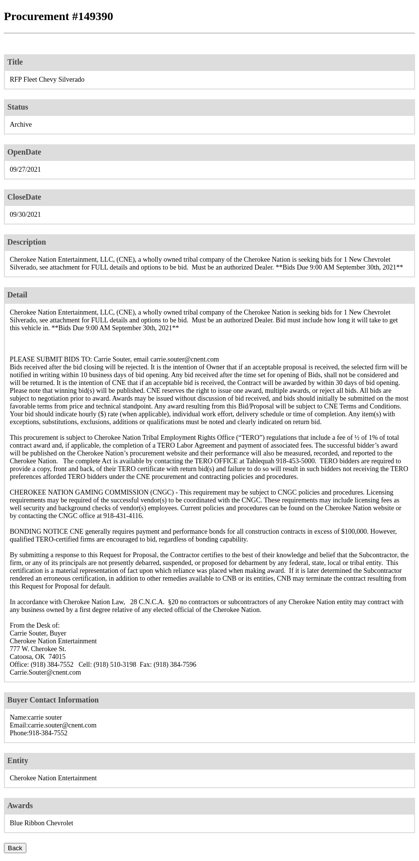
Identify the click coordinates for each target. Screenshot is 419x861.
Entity (17, 760)
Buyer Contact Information (53, 700)
